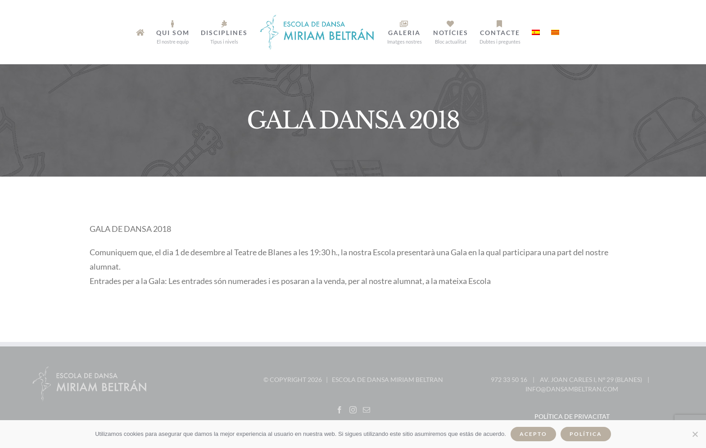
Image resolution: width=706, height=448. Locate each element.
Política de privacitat (572, 416)
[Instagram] (353, 409)
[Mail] (366, 409)
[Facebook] (339, 409)
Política (586, 433)
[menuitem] (140, 32)
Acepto (533, 433)
